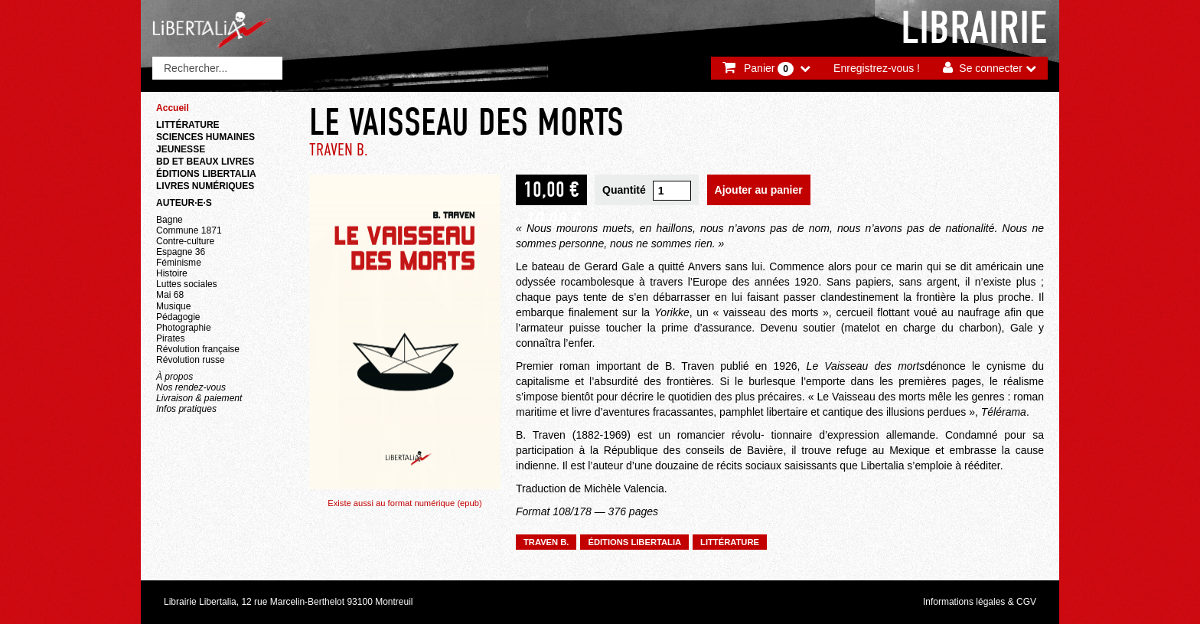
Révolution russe (190, 359)
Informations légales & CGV (979, 601)
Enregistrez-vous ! (876, 68)
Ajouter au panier (759, 190)
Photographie (183, 327)
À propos (174, 376)
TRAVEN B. (338, 149)
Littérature (188, 124)
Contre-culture (185, 241)
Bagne (169, 219)
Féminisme (178, 262)
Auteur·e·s (184, 202)
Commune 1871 (189, 230)
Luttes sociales (186, 284)
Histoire (172, 273)
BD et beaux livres (205, 161)
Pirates (170, 338)
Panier (769, 69)
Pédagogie (178, 317)
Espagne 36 (180, 251)
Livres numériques (205, 186)
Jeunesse (180, 149)
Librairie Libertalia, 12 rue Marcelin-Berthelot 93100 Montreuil (288, 601)
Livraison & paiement (199, 398)
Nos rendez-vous (191, 387)
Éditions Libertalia (206, 173)
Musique (173, 306)
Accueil (172, 108)
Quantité (624, 190)
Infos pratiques (186, 408)
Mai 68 (170, 294)
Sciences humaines (205, 137)
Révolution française (198, 349)
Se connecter (990, 68)
